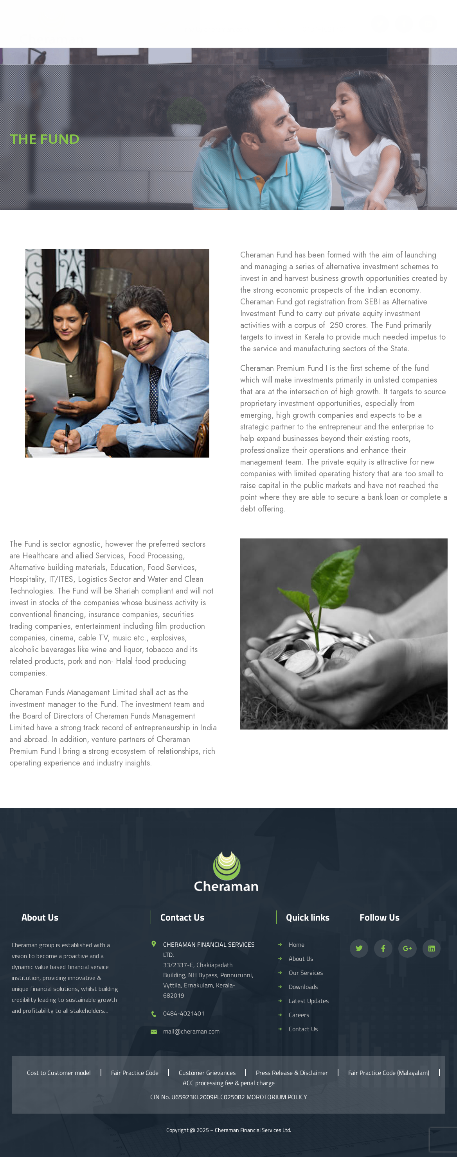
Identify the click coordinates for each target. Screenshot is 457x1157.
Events (294, 60)
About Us (104, 60)
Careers (344, 60)
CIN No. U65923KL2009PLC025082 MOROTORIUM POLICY (228, 1097)
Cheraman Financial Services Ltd (252, 1130)
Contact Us (396, 60)
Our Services (168, 60)
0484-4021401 (324, 29)
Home (54, 60)
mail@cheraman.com (217, 29)
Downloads (236, 60)
